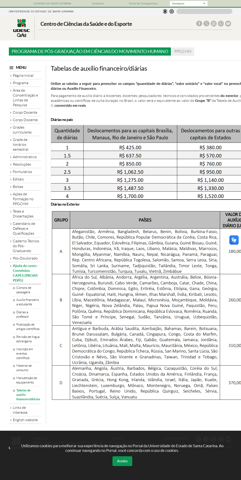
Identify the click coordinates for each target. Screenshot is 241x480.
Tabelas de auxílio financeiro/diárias (28, 395)
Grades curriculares (22, 129)
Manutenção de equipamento (26, 380)
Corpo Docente (25, 112)
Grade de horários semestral (20, 144)
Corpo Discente (25, 120)
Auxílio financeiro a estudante (27, 302)
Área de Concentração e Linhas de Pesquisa (25, 97)
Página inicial (23, 75)
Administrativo (25, 157)
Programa (20, 83)
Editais (18, 179)
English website (25, 420)
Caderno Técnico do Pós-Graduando (26, 246)
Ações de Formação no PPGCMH (23, 199)
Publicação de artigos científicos (28, 327)
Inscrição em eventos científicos (24, 353)
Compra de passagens (23, 290)
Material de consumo (24, 368)
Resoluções (22, 164)
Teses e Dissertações (23, 213)
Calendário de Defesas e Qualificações (24, 228)
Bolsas (18, 187)
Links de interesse (20, 410)
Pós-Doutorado (25, 258)
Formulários (22, 172)
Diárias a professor (22, 314)
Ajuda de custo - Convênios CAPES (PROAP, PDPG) (25, 273)
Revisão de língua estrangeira (28, 339)
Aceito (122, 461)
